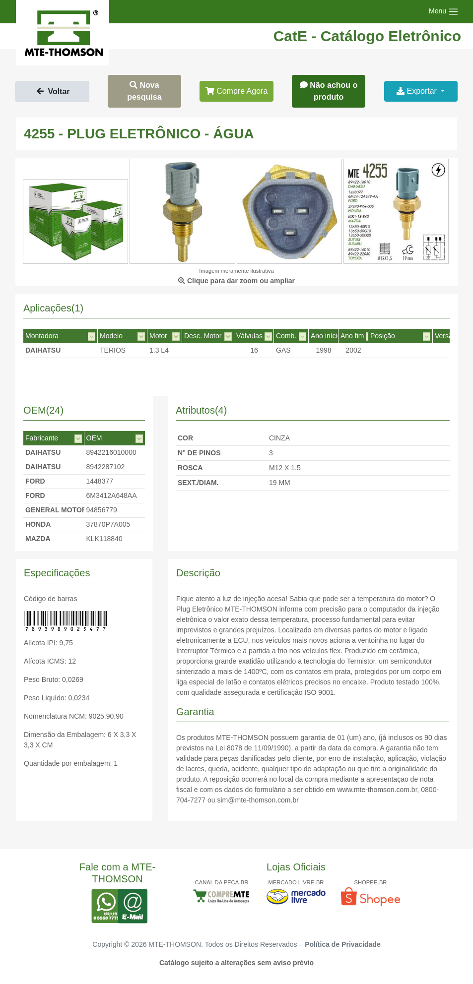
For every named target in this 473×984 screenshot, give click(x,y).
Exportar (418, 91)
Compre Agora (236, 91)
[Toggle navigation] (443, 11)
